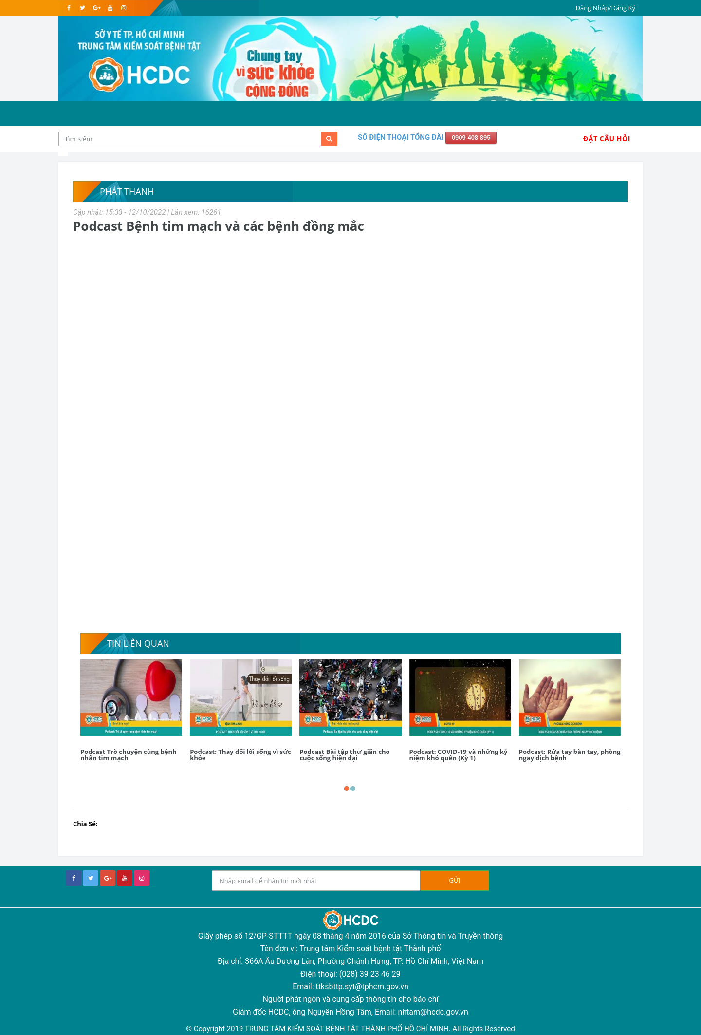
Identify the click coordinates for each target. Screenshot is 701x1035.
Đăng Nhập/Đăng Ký (605, 7)
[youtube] (110, 8)
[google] (96, 8)
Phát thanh (127, 191)
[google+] (107, 878)
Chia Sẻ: (85, 823)
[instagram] (123, 8)
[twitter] (82, 8)
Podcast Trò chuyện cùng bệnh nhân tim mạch (128, 754)
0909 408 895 (471, 137)
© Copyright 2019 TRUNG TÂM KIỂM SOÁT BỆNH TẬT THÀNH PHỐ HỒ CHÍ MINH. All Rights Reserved (350, 1028)
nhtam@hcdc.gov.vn (433, 1011)
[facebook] (69, 8)
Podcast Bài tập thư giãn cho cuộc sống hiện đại (344, 754)
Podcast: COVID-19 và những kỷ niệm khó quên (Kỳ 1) (458, 754)
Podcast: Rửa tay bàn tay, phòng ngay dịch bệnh (570, 754)
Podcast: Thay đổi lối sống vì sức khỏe (240, 754)
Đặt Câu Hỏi (606, 138)
